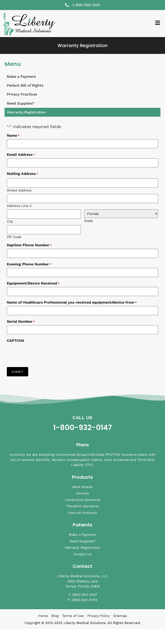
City (10, 221)
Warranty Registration (26, 112)
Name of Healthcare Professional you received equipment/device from (72, 302)
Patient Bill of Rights (25, 85)
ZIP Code (14, 237)
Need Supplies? (20, 103)
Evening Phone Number (29, 264)
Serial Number (21, 321)
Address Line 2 (19, 206)
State (88, 221)
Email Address (21, 154)
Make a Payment (21, 76)
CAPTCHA (15, 340)
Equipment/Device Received (33, 283)
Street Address (19, 190)
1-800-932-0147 (82, 427)
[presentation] (41, 353)
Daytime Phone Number (29, 245)
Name (13, 135)
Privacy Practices (22, 94)
